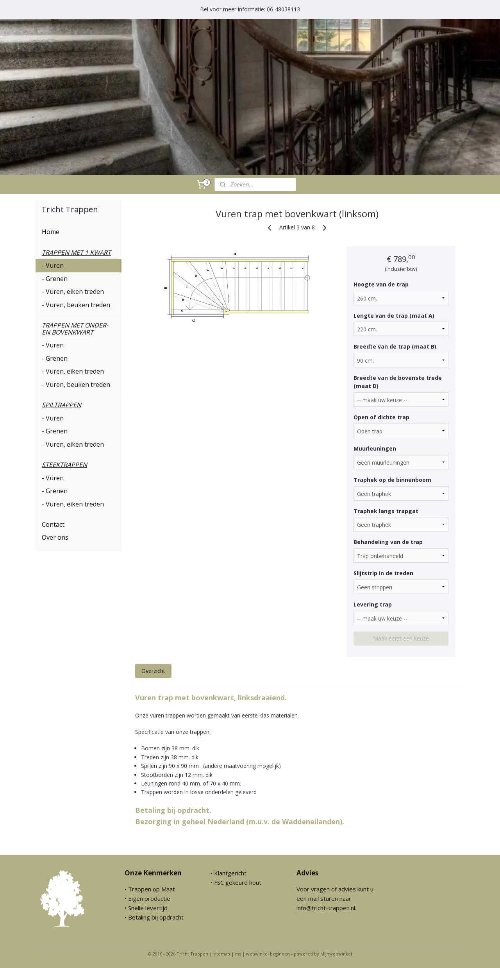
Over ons (55, 537)
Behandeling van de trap (387, 542)
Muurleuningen (374, 448)
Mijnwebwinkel (336, 954)
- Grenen (55, 278)
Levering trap (372, 604)
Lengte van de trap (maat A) (393, 315)
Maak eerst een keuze (401, 638)
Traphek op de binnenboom (392, 479)
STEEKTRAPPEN (64, 464)
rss (238, 954)
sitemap (221, 954)
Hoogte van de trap (380, 284)
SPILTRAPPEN (61, 405)
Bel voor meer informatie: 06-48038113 (250, 9)
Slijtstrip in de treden (383, 573)
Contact (53, 524)
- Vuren (53, 265)
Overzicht (153, 671)
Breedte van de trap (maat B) (394, 346)
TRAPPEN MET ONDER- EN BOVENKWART (75, 328)
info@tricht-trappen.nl (325, 908)
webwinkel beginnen (268, 954)
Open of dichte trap (381, 417)
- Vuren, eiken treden (73, 291)
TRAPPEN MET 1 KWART (76, 252)
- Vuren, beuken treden (76, 305)
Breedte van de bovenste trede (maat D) (397, 382)
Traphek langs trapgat (385, 511)
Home (50, 231)
